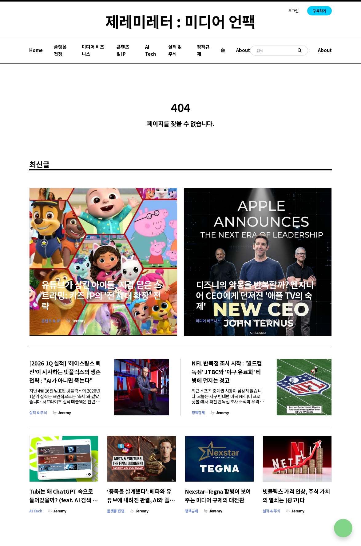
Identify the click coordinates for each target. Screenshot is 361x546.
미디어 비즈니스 (93, 50)
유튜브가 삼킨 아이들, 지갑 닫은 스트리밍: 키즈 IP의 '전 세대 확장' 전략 (101, 295)
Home (36, 50)
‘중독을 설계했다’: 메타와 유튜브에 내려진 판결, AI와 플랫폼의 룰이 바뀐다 (141, 499)
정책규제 (203, 50)
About (243, 50)
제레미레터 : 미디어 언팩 (180, 21)
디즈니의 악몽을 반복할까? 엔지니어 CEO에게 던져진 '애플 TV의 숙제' (255, 295)
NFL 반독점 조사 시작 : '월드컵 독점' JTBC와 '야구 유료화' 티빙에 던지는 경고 (227, 371)
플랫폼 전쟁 (60, 50)
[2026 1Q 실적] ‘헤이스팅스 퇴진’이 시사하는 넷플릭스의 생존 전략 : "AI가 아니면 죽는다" (65, 371)
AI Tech (150, 50)
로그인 (293, 10)
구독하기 (319, 10)
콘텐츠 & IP (123, 50)
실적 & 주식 (174, 50)
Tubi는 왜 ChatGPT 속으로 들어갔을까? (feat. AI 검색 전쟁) (63, 499)
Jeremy (78, 320)
